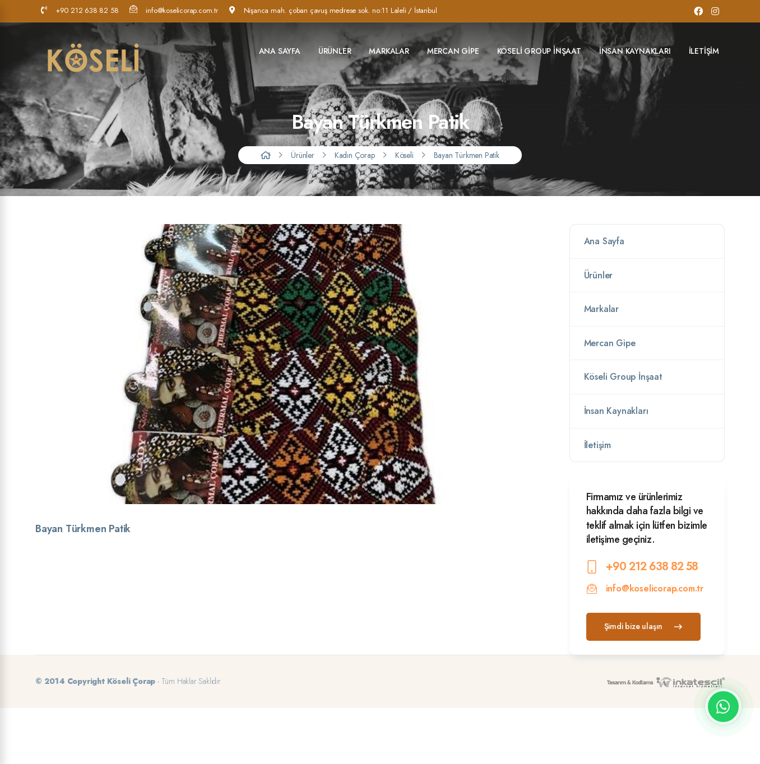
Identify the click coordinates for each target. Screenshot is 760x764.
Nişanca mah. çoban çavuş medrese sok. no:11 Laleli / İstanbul (333, 10)
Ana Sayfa (279, 51)
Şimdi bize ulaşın (643, 626)
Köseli (404, 155)
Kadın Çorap (355, 155)
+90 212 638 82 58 (79, 10)
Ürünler (334, 51)
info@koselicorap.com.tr (173, 10)
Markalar (389, 51)
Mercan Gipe (453, 51)
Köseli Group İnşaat (539, 51)
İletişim (704, 51)
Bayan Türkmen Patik (466, 155)
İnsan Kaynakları (635, 51)
